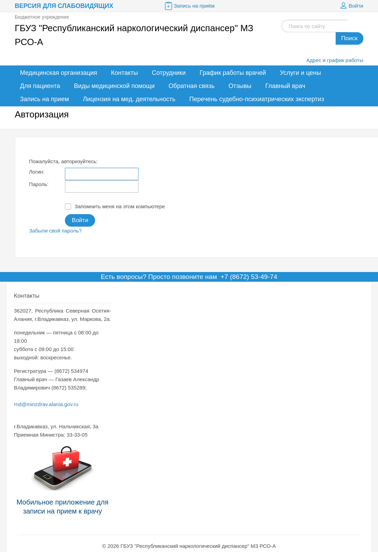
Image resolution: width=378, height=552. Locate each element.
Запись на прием (44, 99)
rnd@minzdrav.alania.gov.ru (46, 404)
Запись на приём (189, 6)
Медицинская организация (58, 72)
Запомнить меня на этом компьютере (115, 206)
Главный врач (285, 85)
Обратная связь (192, 85)
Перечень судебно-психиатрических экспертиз (256, 99)
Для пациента (40, 85)
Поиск (349, 38)
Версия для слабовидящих (64, 5)
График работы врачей (233, 72)
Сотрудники (169, 72)
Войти (350, 6)
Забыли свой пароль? (55, 231)
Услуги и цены (300, 72)
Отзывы (239, 85)
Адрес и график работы (334, 60)
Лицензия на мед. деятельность (129, 99)
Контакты (124, 72)
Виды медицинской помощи (114, 85)
